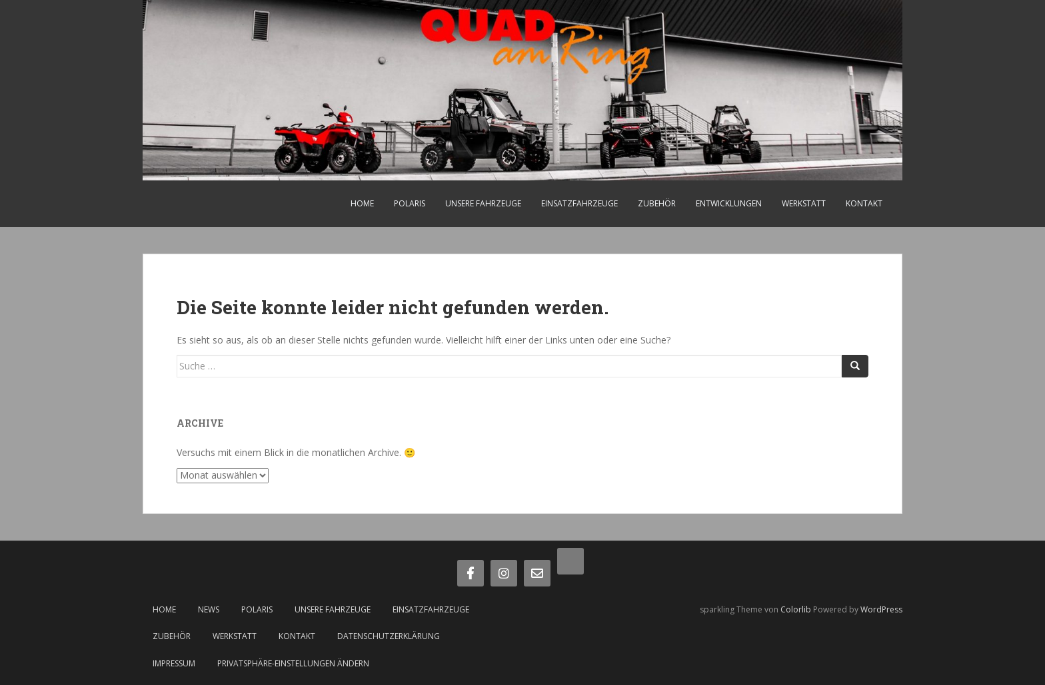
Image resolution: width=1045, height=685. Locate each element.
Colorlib (795, 609)
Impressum (174, 663)
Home (362, 203)
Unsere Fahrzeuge (483, 203)
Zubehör (657, 203)
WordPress (881, 609)
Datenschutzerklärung (388, 636)
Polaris (409, 203)
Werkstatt (804, 203)
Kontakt (864, 203)
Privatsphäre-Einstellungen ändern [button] (293, 663)
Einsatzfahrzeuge (579, 203)
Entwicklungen (729, 203)
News (208, 609)
